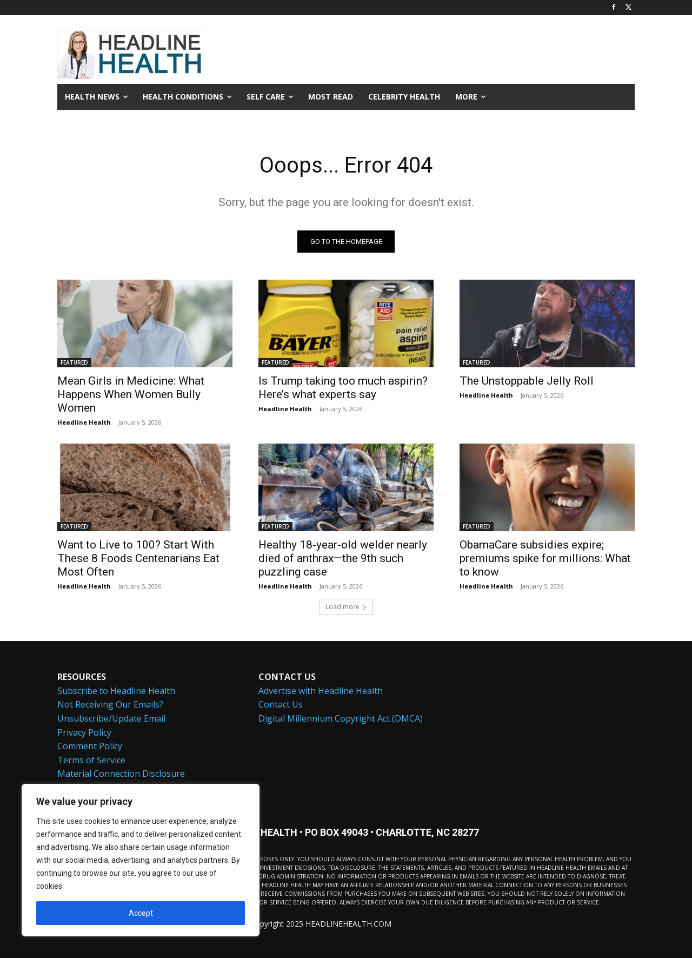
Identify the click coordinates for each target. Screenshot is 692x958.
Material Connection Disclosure (121, 773)
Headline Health (84, 422)
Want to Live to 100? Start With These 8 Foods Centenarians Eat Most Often (138, 558)
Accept (141, 913)
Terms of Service (91, 759)
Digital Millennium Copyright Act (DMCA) (340, 718)
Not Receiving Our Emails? (110, 704)
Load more (346, 606)
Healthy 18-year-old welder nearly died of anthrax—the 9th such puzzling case (342, 558)
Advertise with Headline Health (320, 690)
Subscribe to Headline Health (116, 690)
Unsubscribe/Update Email (111, 718)
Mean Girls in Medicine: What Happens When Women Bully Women (130, 394)
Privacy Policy (84, 732)
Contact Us (280, 704)
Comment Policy (89, 746)
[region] (141, 860)
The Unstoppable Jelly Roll (527, 380)
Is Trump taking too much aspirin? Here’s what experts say (343, 387)
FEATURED (74, 362)
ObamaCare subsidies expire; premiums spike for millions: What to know (545, 558)
